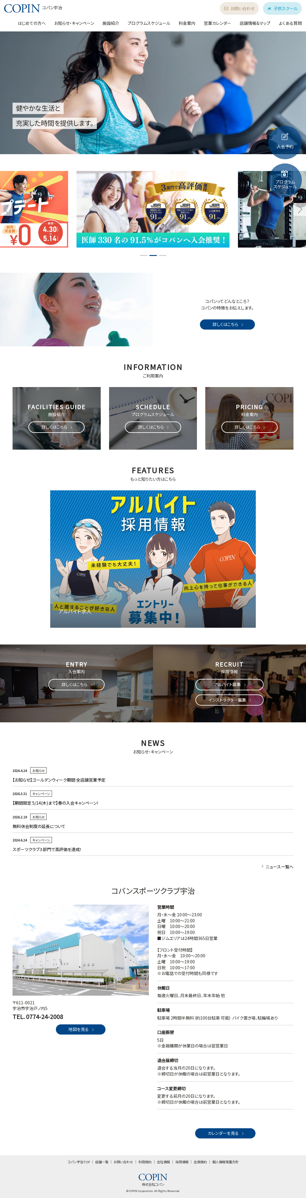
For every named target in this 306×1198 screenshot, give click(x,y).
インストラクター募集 (230, 700)
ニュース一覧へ (276, 866)
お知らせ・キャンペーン (74, 23)
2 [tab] (153, 255)
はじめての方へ (32, 23)
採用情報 (182, 1161)
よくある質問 (290, 23)
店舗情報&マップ (255, 23)
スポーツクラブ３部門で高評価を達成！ (47, 849)
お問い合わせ (239, 8)
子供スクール (282, 8)
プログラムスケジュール (149, 23)
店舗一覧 (101, 1161)
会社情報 (163, 1161)
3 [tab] (162, 255)
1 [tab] (143, 255)
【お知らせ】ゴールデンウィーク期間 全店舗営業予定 (59, 780)
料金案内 (187, 23)
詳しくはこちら (228, 324)
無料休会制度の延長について (39, 826)
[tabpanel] (153, 209)
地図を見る (81, 1029)
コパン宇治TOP (79, 1161)
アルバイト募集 (230, 684)
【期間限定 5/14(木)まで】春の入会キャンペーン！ (56, 803)
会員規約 (200, 1161)
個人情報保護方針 (225, 1161)
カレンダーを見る (226, 1133)
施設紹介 (110, 23)
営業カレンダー (217, 23)
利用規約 (145, 1161)
